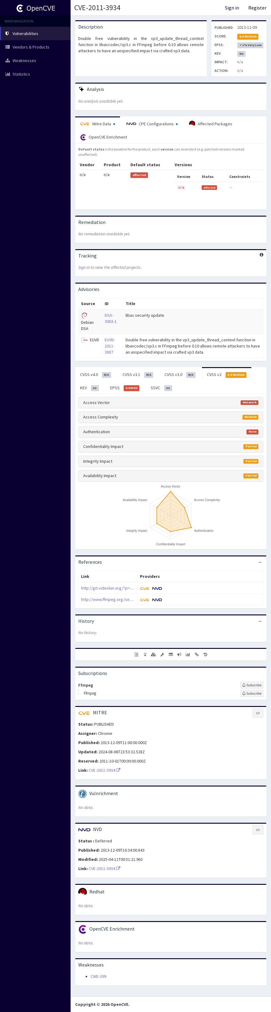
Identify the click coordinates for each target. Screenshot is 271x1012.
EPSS (125, 388)
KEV (89, 388)
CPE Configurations (152, 124)
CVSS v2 (227, 375)
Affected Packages (210, 124)
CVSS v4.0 (95, 375)
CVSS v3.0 (180, 375)
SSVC (161, 388)
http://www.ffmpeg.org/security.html (115, 599)
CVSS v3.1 (137, 375)
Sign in (232, 8)
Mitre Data (97, 124)
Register (257, 8)
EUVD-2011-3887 (110, 346)
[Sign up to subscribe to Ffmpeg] (251, 685)
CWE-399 (98, 976)
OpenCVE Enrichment (103, 137)
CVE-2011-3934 (97, 7)
